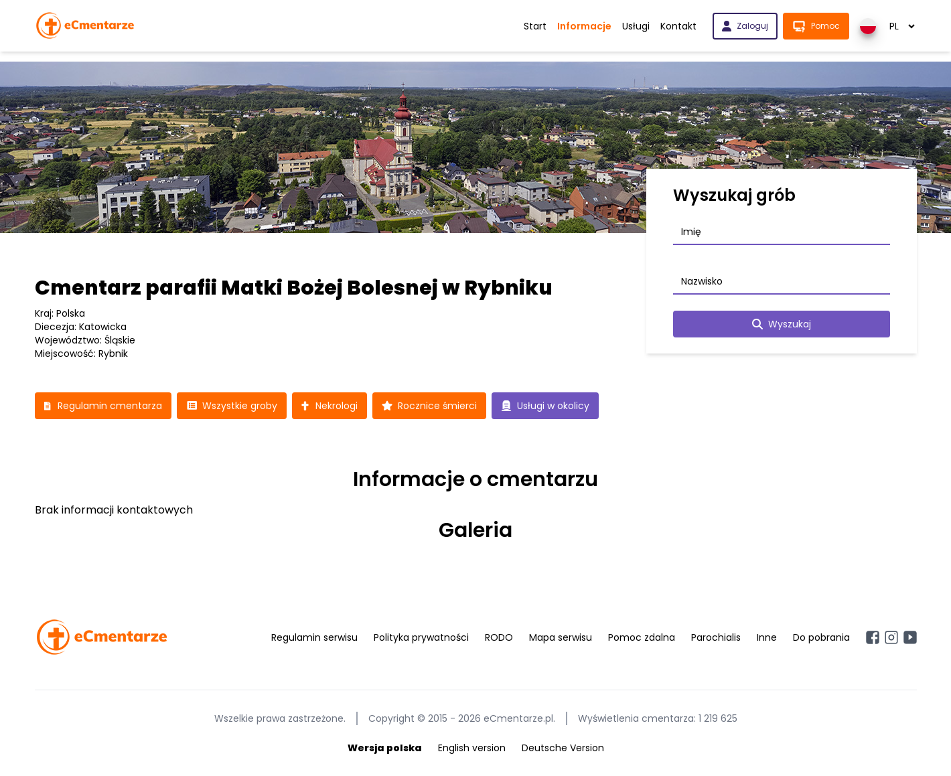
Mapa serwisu (560, 637)
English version (472, 748)
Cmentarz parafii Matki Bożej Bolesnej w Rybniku (294, 288)
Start (535, 26)
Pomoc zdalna (641, 637)
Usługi (636, 26)
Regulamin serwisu (314, 637)
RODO (499, 637)
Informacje (584, 26)
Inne (767, 637)
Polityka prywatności (421, 637)
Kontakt (678, 26)
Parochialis (716, 637)
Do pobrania (821, 637)
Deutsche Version (563, 748)
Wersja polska (385, 748)
